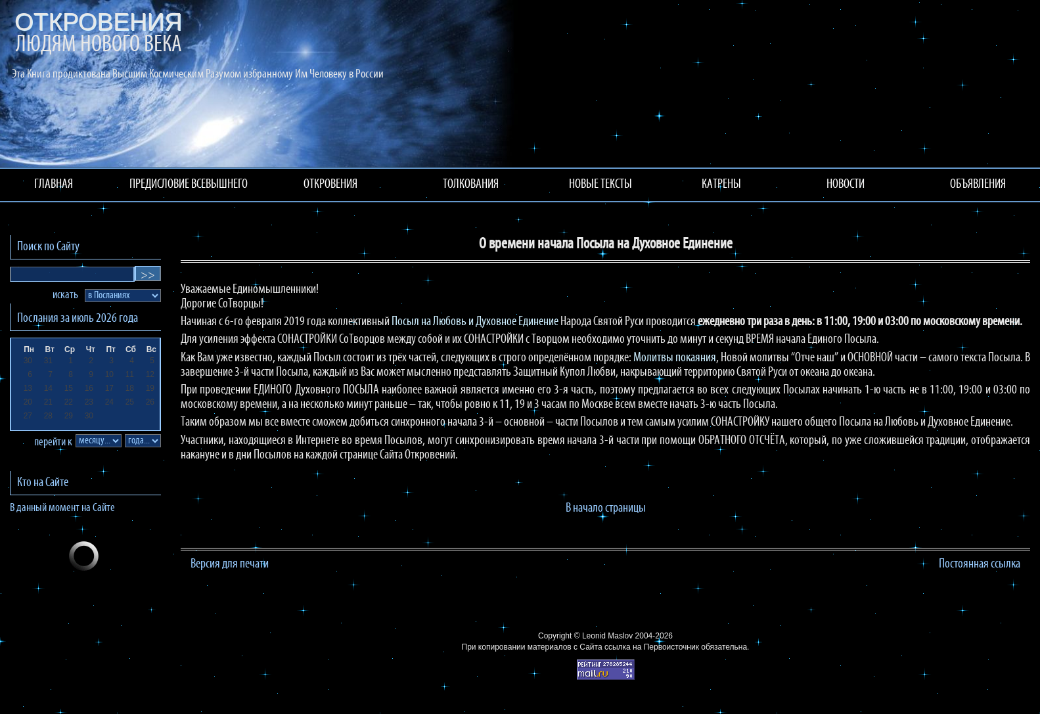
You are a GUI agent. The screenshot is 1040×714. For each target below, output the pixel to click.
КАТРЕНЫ (721, 184)
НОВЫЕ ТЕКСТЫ (600, 184)
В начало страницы (606, 508)
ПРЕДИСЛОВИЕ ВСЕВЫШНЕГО (188, 184)
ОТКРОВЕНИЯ (330, 184)
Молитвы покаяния (674, 358)
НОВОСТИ (845, 184)
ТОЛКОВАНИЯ (471, 184)
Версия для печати (230, 564)
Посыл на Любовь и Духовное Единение (475, 321)
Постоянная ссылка (979, 564)
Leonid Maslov (607, 635)
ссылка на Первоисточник (651, 647)
